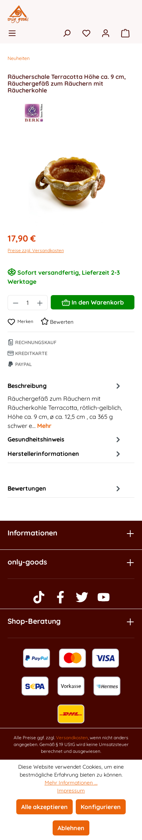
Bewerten (57, 321)
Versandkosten (72, 737)
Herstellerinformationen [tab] (65, 453)
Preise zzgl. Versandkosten (36, 250)
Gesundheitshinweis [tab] (65, 439)
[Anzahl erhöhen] (40, 302)
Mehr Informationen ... (71, 782)
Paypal (20, 364)
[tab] (65, 405)
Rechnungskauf (32, 342)
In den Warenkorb (93, 301)
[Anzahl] (28, 302)
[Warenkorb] (125, 32)
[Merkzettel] (86, 32)
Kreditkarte (27, 353)
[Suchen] (67, 32)
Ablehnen (71, 828)
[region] (71, 183)
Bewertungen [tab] (65, 488)
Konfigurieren (101, 807)
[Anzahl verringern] (15, 302)
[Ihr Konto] (106, 32)
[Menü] (14, 32)
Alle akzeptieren (44, 807)
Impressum (71, 790)
